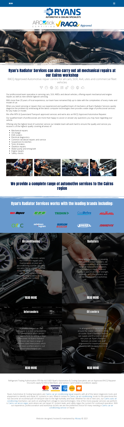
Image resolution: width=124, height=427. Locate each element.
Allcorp (78, 418)
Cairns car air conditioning (81, 396)
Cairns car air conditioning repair (60, 394)
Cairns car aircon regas (18, 403)
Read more (31, 298)
